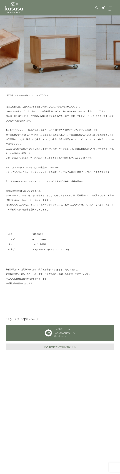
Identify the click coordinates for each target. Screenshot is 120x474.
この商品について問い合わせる (60, 347)
